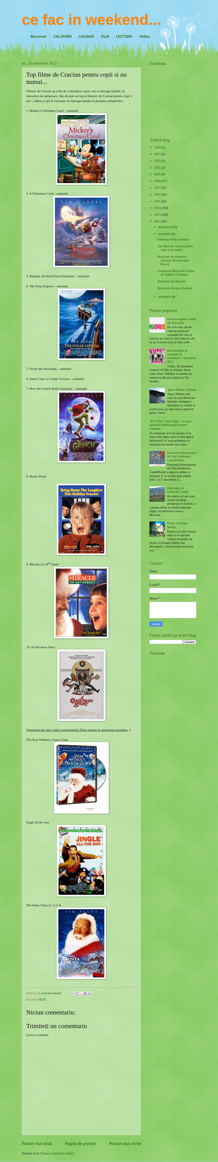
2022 (157, 160)
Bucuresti (38, 36)
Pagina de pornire (80, 1143)
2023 (157, 154)
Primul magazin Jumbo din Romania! (181, 321)
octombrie (164, 296)
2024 (157, 147)
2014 (157, 208)
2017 (157, 187)
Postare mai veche (125, 1143)
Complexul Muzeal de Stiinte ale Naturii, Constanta (175, 272)
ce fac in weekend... (91, 19)
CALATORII (62, 36)
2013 (157, 214)
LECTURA (124, 36)
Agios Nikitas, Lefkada (181, 389)
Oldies (144, 36)
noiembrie (164, 234)
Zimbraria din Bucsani (171, 281)
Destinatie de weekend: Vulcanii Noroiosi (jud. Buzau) (173, 260)
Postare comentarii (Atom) (57, 1153)
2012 (157, 221)
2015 (157, 201)
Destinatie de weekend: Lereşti (178, 490)
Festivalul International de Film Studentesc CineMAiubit (181, 456)
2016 (157, 194)
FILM (105, 36)
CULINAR (86, 36)
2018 (157, 181)
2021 (157, 167)
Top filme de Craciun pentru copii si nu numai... (175, 248)
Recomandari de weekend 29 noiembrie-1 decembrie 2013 (181, 356)
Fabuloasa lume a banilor (173, 239)
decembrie (165, 227)
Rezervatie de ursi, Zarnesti (174, 288)
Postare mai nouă (37, 1143)
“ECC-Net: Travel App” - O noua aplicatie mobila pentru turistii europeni (170, 424)
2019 (157, 174)
